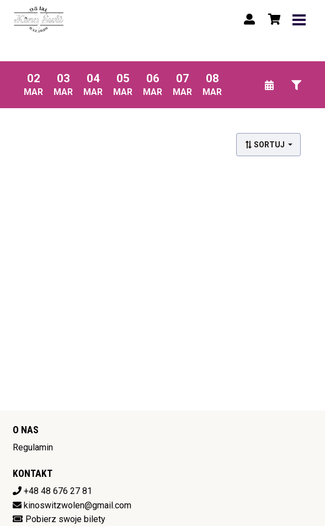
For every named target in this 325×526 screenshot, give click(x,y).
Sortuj (265, 144)
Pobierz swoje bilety (65, 519)
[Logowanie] (249, 19)
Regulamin (33, 447)
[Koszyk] (272, 19)
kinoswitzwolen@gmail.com (77, 505)
